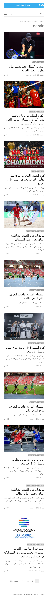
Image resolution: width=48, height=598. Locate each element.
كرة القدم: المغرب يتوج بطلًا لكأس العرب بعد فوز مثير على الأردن (25, 179)
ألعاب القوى (33, 290)
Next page (14, 581)
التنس (34, 62)
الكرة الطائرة (32, 111)
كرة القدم (33, 171)
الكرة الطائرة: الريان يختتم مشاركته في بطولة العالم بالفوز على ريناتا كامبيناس (25, 119)
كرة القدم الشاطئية (31, 231)
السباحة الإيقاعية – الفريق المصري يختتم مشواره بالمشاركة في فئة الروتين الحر (24, 552)
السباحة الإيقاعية (32, 544)
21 (22, 581)
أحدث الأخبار (41, 62)
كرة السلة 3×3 (32, 343)
